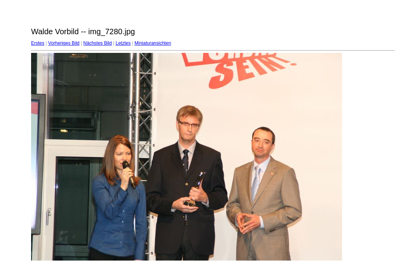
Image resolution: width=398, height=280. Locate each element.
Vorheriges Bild (64, 43)
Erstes (37, 43)
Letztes (123, 43)
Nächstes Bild (97, 43)
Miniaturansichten (152, 43)
